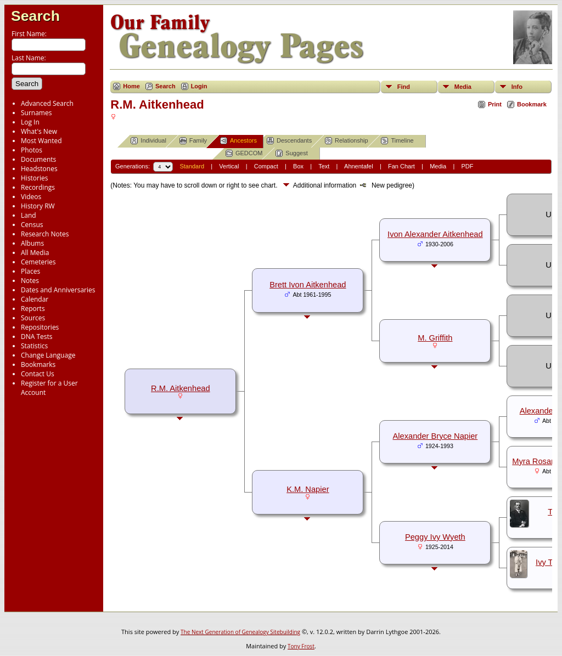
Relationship (346, 141)
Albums (32, 243)
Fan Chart (401, 166)
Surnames (36, 112)
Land (28, 215)
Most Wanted (41, 140)
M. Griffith (435, 337)
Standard (191, 166)
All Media (35, 252)
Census (32, 224)
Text (323, 166)
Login (199, 86)
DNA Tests (37, 336)
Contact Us (37, 373)
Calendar (34, 299)
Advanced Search (47, 103)
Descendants (289, 141)
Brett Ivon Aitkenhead (307, 284)
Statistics (34, 345)
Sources (33, 318)
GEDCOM (244, 153)
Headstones (39, 168)
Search (35, 16)
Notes (30, 280)
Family (193, 141)
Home (131, 86)
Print (495, 104)
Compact (266, 166)
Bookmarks (38, 364)
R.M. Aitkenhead (180, 388)
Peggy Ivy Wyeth (435, 537)
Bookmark (532, 104)
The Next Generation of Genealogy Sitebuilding (240, 632)
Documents (38, 159)
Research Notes (45, 234)
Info (517, 86)
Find (403, 86)
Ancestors (238, 141)
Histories (34, 178)
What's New (39, 131)
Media (462, 86)
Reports (33, 308)
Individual (148, 141)
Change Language (48, 355)
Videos (31, 196)
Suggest (291, 153)
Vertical (229, 166)
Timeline (397, 141)
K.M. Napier (307, 489)
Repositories (40, 327)
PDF (467, 166)
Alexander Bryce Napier (434, 436)
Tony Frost (301, 646)
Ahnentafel (358, 166)
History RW (38, 206)
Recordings (38, 187)
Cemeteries (38, 262)
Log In (30, 122)
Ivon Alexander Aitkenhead (435, 234)
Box (298, 166)
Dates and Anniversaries (58, 290)
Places (30, 271)
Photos (31, 150)
